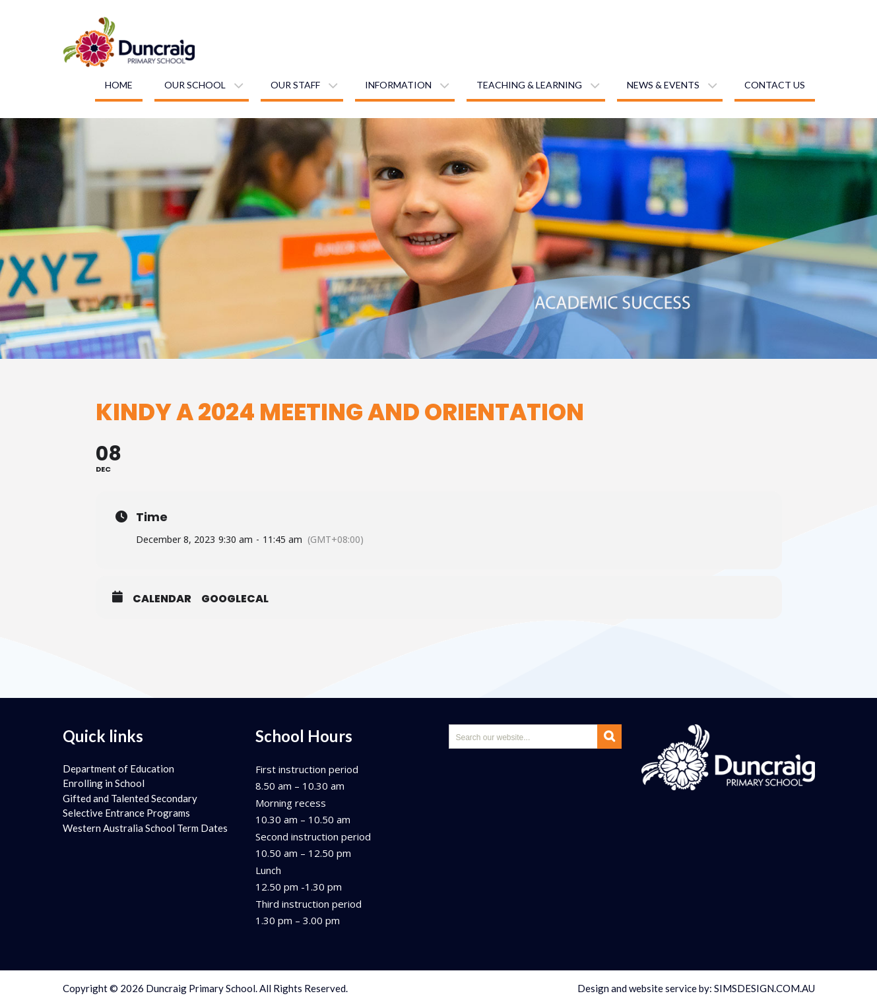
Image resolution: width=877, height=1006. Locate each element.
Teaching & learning (529, 84)
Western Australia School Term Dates (145, 828)
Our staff (295, 84)
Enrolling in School (104, 783)
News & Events (663, 84)
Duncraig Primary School (200, 988)
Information (398, 84)
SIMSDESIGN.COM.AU (764, 988)
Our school (195, 84)
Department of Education (118, 768)
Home (119, 84)
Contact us (774, 84)
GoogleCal (235, 599)
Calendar (162, 599)
